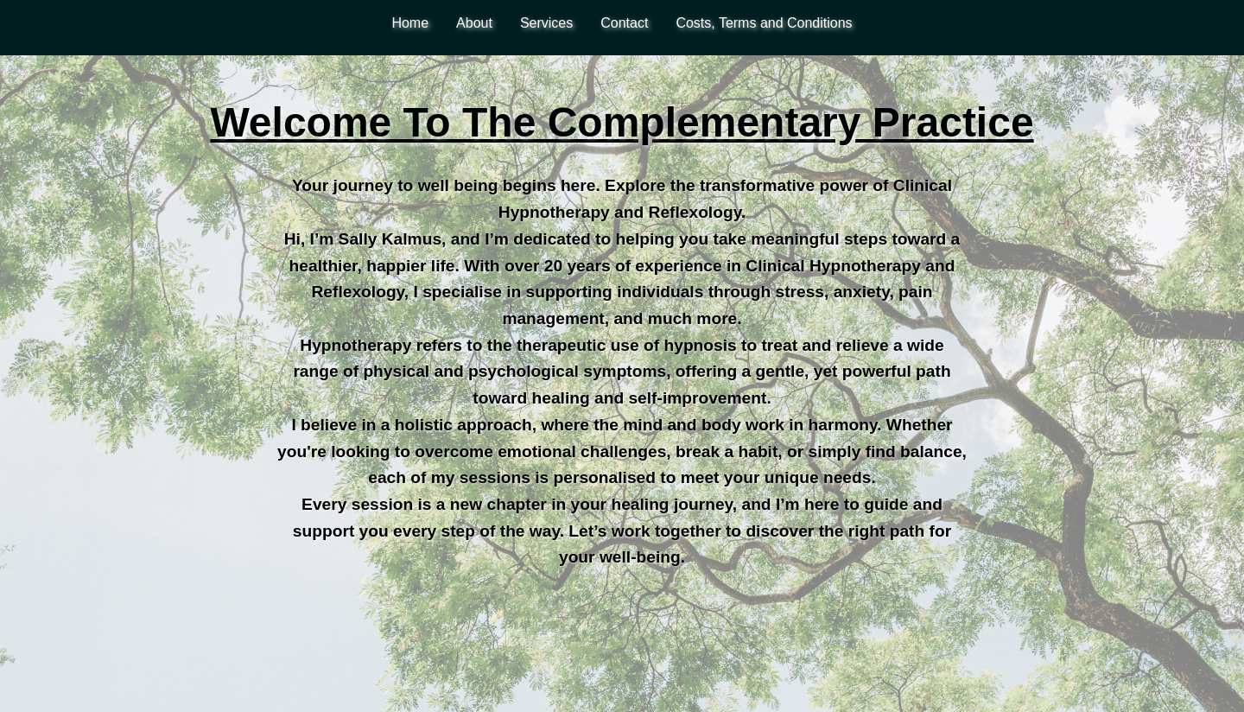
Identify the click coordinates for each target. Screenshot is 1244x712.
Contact (624, 23)
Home (409, 23)
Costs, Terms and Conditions (764, 23)
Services (546, 23)
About (474, 23)
